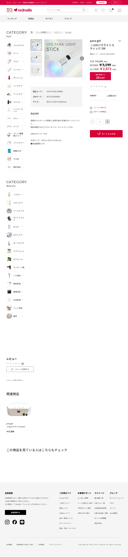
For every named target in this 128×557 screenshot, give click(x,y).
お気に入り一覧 (99, 503)
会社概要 (9, 544)
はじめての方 (63, 498)
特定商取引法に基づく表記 (24, 544)
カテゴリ (49, 18)
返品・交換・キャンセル (67, 528)
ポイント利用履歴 (100, 518)
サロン (112, 503)
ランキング (12, 18)
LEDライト (58, 32)
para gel (68, 32)
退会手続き (98, 523)
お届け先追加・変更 (101, 513)
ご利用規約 (41, 544)
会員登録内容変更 (100, 508)
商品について (63, 508)
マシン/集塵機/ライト (43, 32)
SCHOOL (89, 2)
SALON (82, 2)
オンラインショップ (116, 498)
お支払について (64, 513)
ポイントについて (65, 523)
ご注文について (64, 503)
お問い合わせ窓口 (84, 513)
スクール (113, 508)
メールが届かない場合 (85, 503)
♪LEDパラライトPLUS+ (15, 427)
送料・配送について (66, 518)
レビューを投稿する (20, 369)
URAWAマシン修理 (84, 508)
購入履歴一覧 (98, 498)
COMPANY (75, 2)
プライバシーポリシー (56, 544)
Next (82, 58)
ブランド (68, 18)
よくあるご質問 (83, 498)
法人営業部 (113, 513)
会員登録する (15, 512)
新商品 (31, 18)
